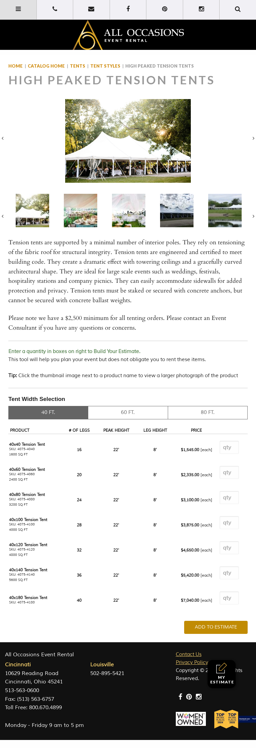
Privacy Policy (192, 662)
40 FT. (48, 412)
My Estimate (222, 673)
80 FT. (208, 412)
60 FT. (128, 412)
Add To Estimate (216, 627)
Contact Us (189, 654)
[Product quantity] (229, 447)
